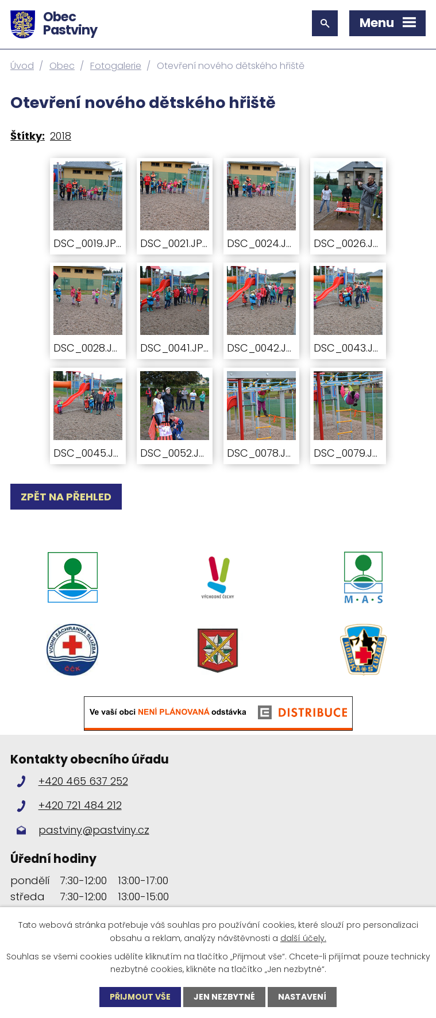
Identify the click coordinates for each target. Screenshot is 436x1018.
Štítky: (27, 136)
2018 (60, 136)
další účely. (303, 937)
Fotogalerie (115, 65)
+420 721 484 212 (80, 805)
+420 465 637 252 (83, 781)
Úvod (22, 65)
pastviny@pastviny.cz (93, 830)
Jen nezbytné (224, 996)
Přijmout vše (140, 996)
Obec (62, 65)
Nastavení (302, 996)
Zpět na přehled (66, 496)
